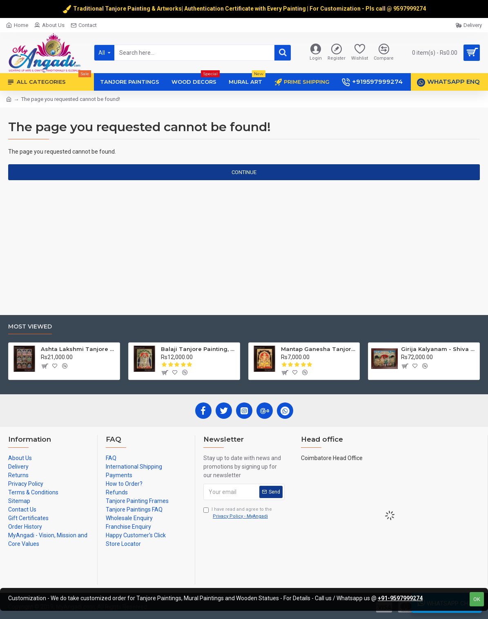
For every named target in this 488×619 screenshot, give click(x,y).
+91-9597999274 (400, 598)
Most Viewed (30, 326)
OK (476, 599)
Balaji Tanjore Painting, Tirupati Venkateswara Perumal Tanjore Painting (198, 349)
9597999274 (410, 8)
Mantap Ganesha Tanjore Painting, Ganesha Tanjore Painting (319, 349)
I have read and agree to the (237, 513)
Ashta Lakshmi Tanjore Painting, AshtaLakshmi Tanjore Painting (78, 349)
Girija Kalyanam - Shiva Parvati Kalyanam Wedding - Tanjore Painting (439, 349)
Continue (244, 172)
